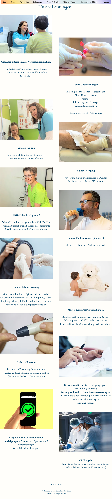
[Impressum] (56, 484)
